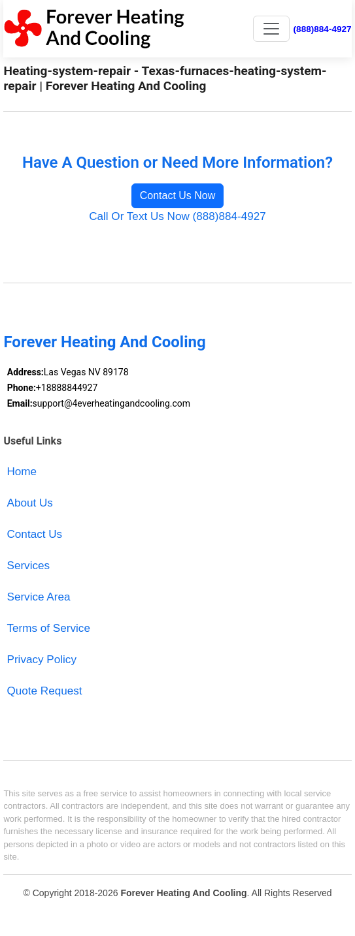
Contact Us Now (178, 195)
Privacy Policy (41, 659)
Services (28, 565)
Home (22, 471)
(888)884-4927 (323, 29)
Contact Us (35, 534)
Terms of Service (48, 628)
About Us (30, 503)
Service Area (39, 597)
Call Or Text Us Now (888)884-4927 (177, 216)
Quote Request (44, 691)
